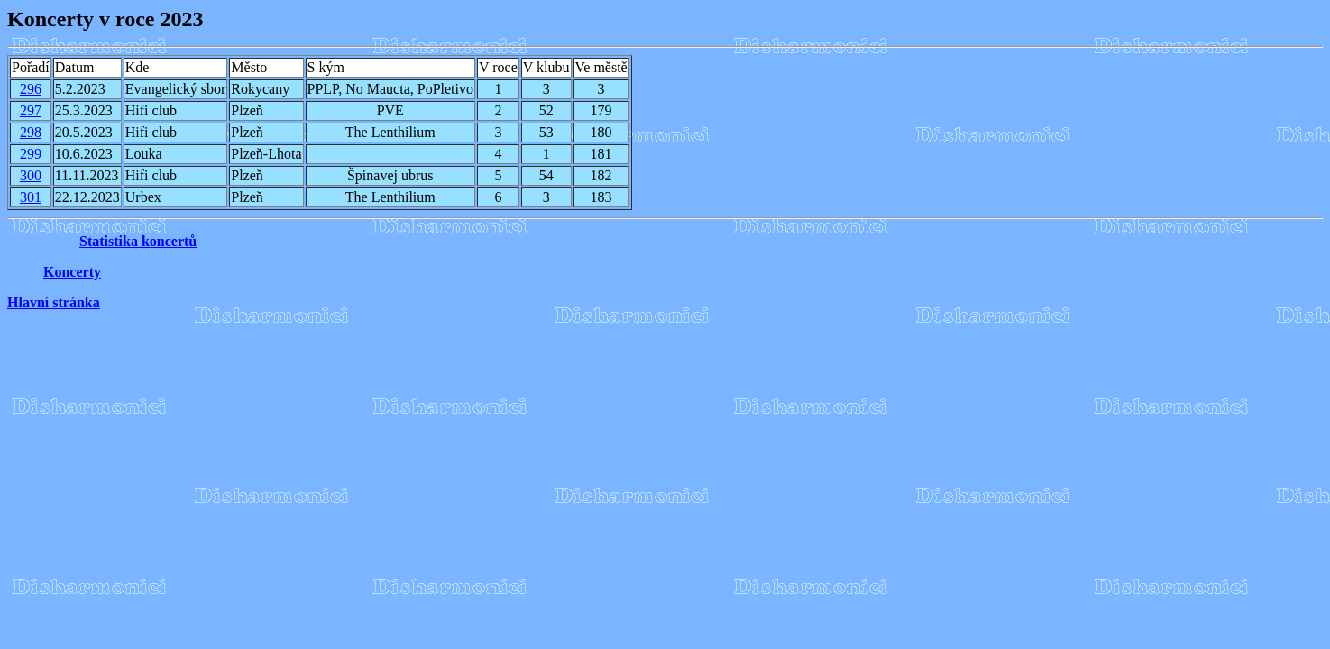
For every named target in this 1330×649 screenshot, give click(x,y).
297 (30, 110)
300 (30, 175)
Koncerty (72, 271)
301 (30, 197)
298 (30, 132)
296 (30, 88)
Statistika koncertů (138, 241)
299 (30, 153)
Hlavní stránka (53, 302)
